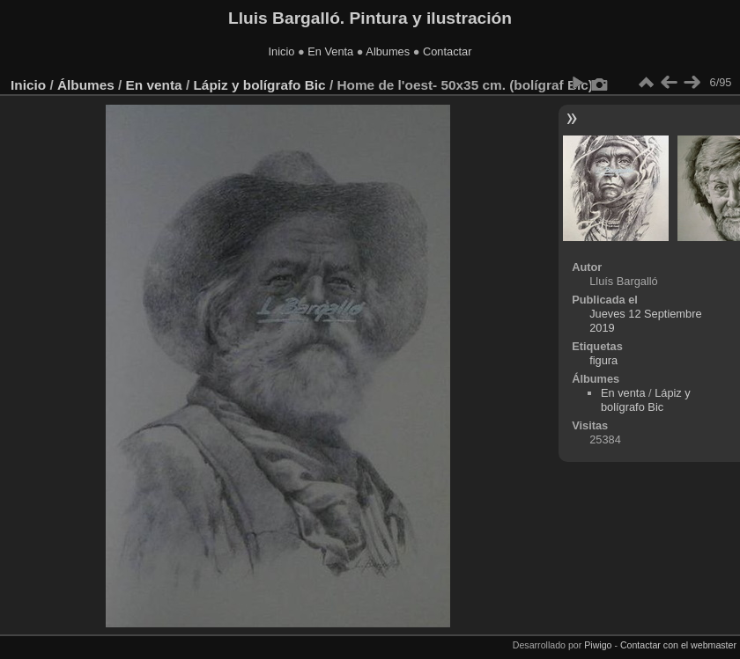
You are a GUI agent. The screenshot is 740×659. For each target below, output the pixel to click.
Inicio (282, 51)
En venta (154, 84)
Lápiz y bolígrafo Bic (259, 84)
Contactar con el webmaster (678, 645)
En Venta (330, 51)
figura (603, 360)
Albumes (388, 51)
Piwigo (597, 645)
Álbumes (86, 84)
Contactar (447, 51)
